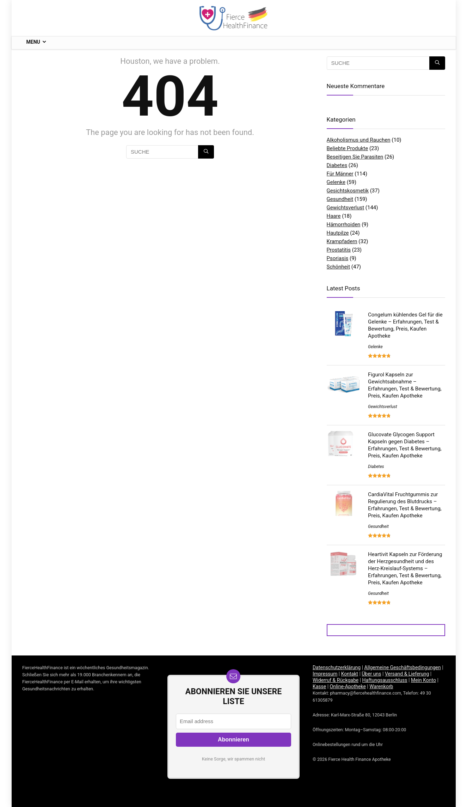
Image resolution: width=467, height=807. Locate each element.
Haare (334, 216)
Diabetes (337, 165)
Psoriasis (338, 258)
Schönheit (338, 267)
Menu (33, 42)
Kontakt (349, 674)
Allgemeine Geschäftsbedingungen (402, 667)
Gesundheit (340, 199)
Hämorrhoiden (344, 224)
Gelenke (336, 182)
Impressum (325, 674)
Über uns (371, 674)
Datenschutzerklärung (337, 667)
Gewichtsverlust (345, 207)
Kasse (319, 686)
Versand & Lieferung (407, 674)
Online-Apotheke (348, 686)
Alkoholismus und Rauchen (359, 140)
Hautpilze (338, 233)
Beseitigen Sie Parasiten (355, 157)
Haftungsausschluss (384, 680)
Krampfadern (342, 241)
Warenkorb (381, 686)
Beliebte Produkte (347, 148)
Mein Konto (423, 680)
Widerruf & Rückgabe (335, 680)
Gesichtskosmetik (348, 190)
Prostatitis (339, 250)
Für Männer (340, 174)
